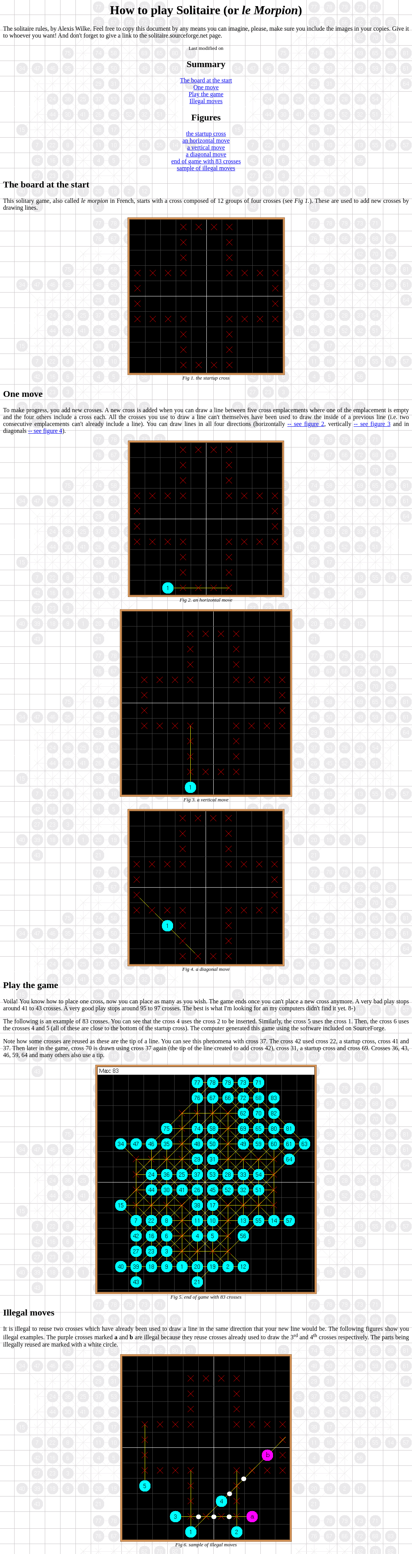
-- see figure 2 (305, 424)
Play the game (206, 94)
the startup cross (206, 133)
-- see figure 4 (45, 431)
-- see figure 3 (372, 424)
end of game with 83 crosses (206, 161)
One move (206, 87)
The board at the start (206, 80)
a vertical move (206, 147)
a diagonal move (206, 154)
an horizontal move (206, 140)
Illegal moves (206, 101)
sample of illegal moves (206, 168)
